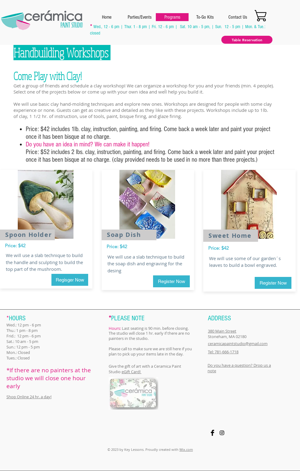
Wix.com (186, 449)
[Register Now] (171, 281)
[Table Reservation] (246, 40)
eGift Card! (131, 371)
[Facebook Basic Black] (212, 433)
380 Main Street (222, 331)
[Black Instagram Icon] (222, 433)
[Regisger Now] (69, 280)
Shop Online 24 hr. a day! (28, 396)
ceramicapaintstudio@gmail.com (238, 343)
